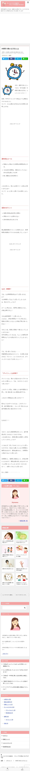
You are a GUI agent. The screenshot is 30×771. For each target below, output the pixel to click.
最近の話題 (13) (8, 702)
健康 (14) (6, 716)
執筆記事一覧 (24, 520)
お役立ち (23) (7, 699)
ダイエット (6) (9, 719)
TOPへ (22, 769)
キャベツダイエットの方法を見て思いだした (21, 541)
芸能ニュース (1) (8, 704)
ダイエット (4, 55)
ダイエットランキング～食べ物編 (21, 555)
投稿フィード (6, 739)
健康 (10, 55)
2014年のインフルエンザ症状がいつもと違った (21, 583)
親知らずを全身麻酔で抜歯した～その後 (7, 583)
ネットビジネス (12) (9, 707)
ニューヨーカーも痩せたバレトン (8, 594)
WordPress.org (6, 746)
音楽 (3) (6, 723)
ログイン (5, 735)
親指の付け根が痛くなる (7, 568)
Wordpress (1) (9, 712)
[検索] (14, 607)
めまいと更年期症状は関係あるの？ (7, 541)
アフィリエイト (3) (10, 710)
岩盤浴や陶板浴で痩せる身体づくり (7, 555)
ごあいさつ (5, 653)
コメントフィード (7, 743)
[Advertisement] (15, 28)
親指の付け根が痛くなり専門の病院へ (21, 569)
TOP (15, 756)
